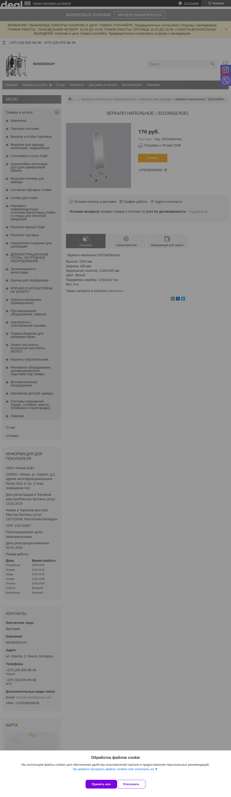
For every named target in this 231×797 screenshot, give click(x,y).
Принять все (101, 784)
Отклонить (136, 784)
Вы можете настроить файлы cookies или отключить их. (114, 774)
